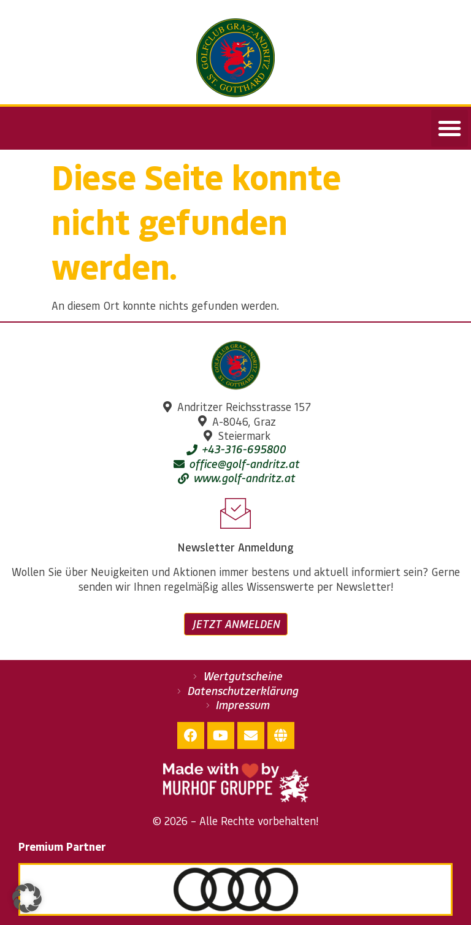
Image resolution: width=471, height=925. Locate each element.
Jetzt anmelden (236, 623)
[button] (449, 128)
